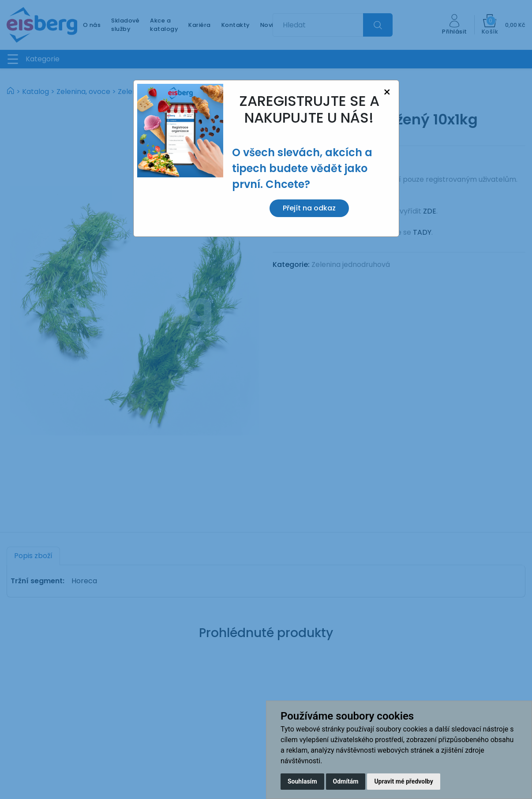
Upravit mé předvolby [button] (403, 781)
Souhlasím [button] (302, 781)
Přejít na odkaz (309, 208)
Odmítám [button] (346, 781)
